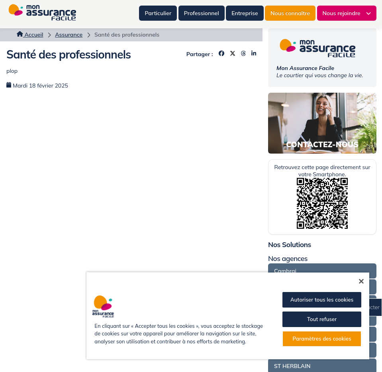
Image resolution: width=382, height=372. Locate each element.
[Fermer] (361, 281)
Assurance (68, 34)
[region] (227, 315)
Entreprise (244, 13)
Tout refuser (322, 319)
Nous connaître (290, 13)
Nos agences (288, 258)
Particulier (158, 13)
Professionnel (201, 13)
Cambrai (285, 271)
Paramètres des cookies (322, 338)
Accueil (30, 34)
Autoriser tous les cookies (321, 299)
